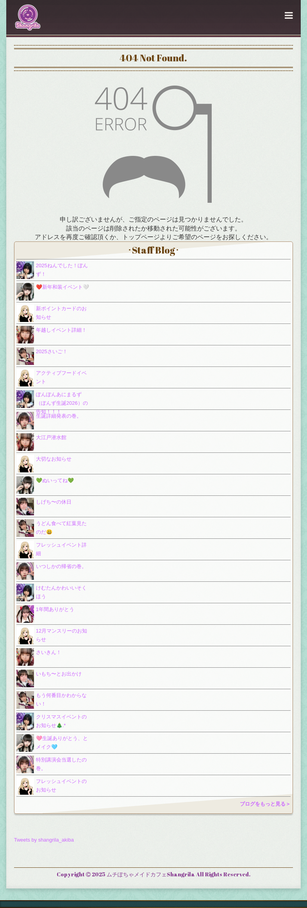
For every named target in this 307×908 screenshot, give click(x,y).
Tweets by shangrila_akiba (44, 840)
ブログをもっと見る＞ (265, 804)
